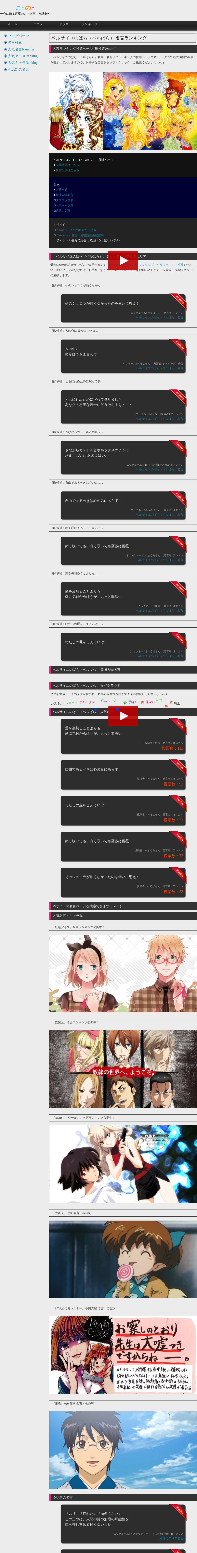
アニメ (38, 24)
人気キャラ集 (64, 205)
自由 (158, 700)
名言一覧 (61, 189)
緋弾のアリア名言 (171, 1538)
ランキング (90, 24)
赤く (171, 700)
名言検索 (15, 43)
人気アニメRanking (23, 56)
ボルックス (87, 702)
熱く (134, 702)
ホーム (13, 24)
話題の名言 (63, 210)
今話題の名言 (18, 69)
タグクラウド (64, 200)
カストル (57, 703)
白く (143, 700)
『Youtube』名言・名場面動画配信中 (80, 235)
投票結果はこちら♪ (68, 165)
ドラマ (64, 24)
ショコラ (71, 703)
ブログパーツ (18, 36)
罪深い (150, 702)
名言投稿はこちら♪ (68, 170)
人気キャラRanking (23, 63)
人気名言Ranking (21, 49)
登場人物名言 (64, 194)
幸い (107, 702)
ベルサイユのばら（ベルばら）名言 (159, 317)
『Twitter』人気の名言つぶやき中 (77, 230)
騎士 (177, 703)
